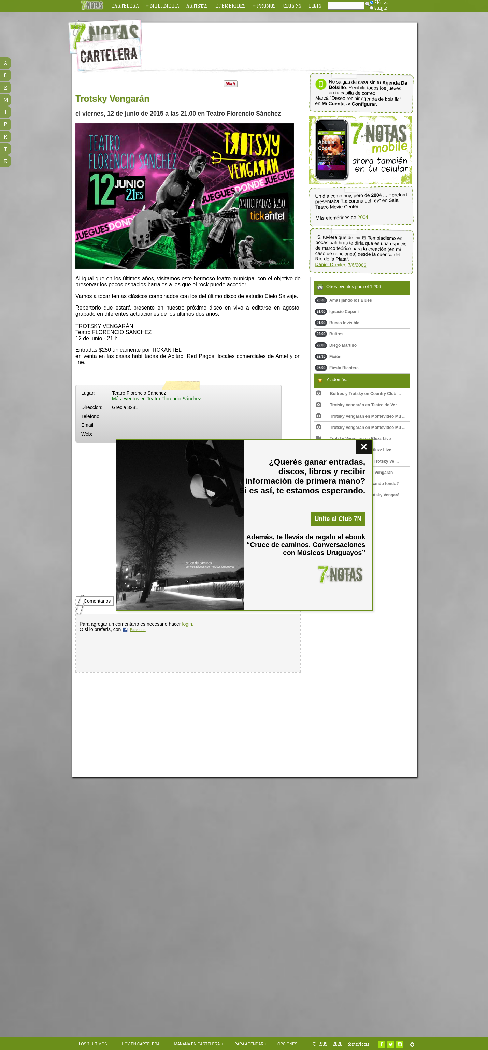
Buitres (329, 334)
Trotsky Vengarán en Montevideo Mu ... (360, 416)
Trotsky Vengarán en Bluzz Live (353, 438)
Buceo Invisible (337, 323)
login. (187, 624)
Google (378, 8)
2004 (362, 217)
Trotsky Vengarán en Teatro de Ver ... (358, 405)
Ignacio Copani (337, 312)
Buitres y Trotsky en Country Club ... (358, 393)
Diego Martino (336, 345)
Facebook (138, 629)
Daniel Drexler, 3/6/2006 (340, 264)
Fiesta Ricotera (337, 368)
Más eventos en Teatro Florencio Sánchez (156, 398)
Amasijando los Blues (343, 300)
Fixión (328, 357)
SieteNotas (359, 1044)
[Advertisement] (288, 41)
